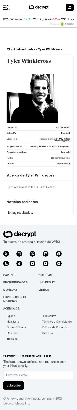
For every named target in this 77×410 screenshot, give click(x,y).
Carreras (47, 333)
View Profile (63, 164)
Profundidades (15, 282)
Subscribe (14, 385)
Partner (9, 275)
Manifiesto (13, 321)
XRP (63, 19)
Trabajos (12, 338)
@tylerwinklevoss (60, 158)
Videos (44, 289)
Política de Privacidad (55, 327)
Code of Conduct (17, 327)
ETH (35, 19)
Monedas (10, 289)
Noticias (45, 275)
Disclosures (49, 315)
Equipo (11, 315)
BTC (5, 19)
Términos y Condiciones (57, 321)
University (47, 282)
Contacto (12, 333)
